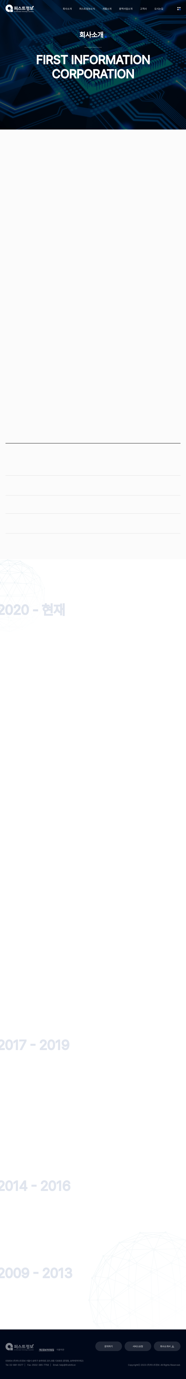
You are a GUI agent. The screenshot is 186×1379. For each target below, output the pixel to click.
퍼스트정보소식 (87, 8)
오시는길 (158, 8)
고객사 (143, 8)
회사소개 (67, 8)
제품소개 (107, 8)
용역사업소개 (125, 8)
